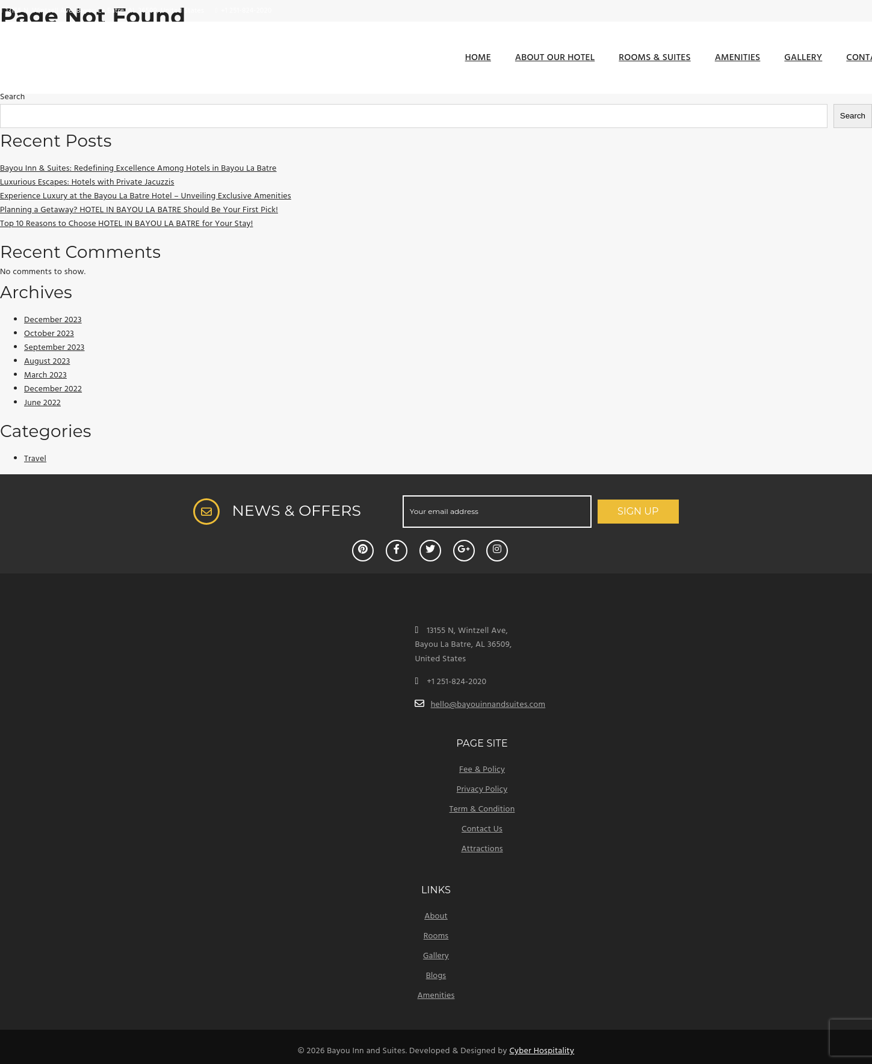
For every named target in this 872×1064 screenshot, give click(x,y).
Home (478, 57)
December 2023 (53, 320)
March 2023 (45, 375)
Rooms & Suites (654, 57)
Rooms (436, 936)
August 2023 (47, 361)
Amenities (738, 57)
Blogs (436, 976)
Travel (35, 459)
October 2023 (49, 334)
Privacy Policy (482, 789)
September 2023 (54, 348)
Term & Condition (482, 809)
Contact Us (482, 829)
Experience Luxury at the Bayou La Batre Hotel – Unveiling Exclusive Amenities (145, 196)
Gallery (803, 57)
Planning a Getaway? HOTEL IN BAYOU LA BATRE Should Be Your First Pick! (139, 210)
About (436, 916)
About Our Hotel (555, 57)
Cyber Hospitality (541, 1051)
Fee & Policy (482, 770)
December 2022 (53, 389)
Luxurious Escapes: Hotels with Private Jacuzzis (87, 182)
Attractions (481, 849)
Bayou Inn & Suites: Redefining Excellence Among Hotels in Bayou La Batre (138, 169)
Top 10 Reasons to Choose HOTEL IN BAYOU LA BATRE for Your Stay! (126, 224)
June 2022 (42, 403)
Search (12, 97)
